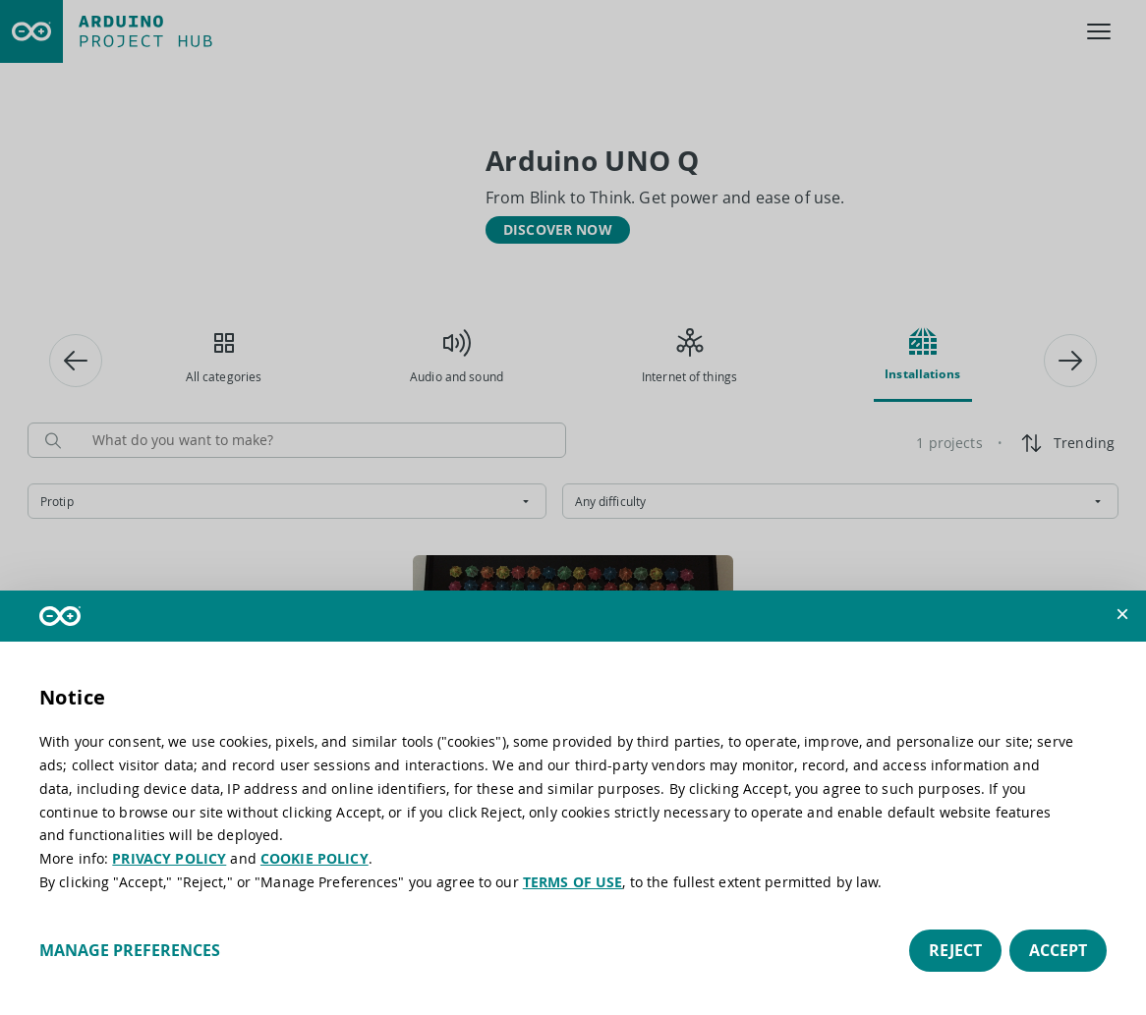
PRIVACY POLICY (169, 858)
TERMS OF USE (573, 882)
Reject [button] (955, 950)
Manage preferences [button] (129, 950)
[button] (1122, 614)
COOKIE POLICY (314, 858)
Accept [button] (1058, 950)
